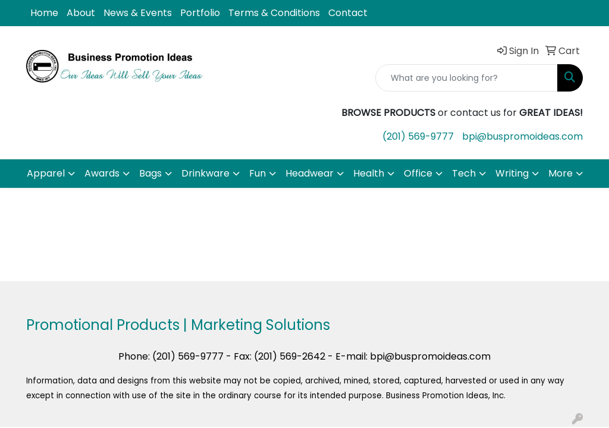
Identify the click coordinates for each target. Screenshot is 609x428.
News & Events (137, 13)
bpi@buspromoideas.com (522, 136)
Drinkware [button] (205, 173)
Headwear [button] (309, 173)
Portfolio (200, 13)
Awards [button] (102, 173)
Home (44, 13)
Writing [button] (512, 173)
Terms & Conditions (274, 13)
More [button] (560, 173)
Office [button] (418, 173)
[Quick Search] (466, 78)
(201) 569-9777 (418, 136)
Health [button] (368, 173)
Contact (348, 13)
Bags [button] (150, 173)
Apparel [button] (46, 173)
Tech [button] (464, 173)
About (81, 13)
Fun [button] (257, 173)
